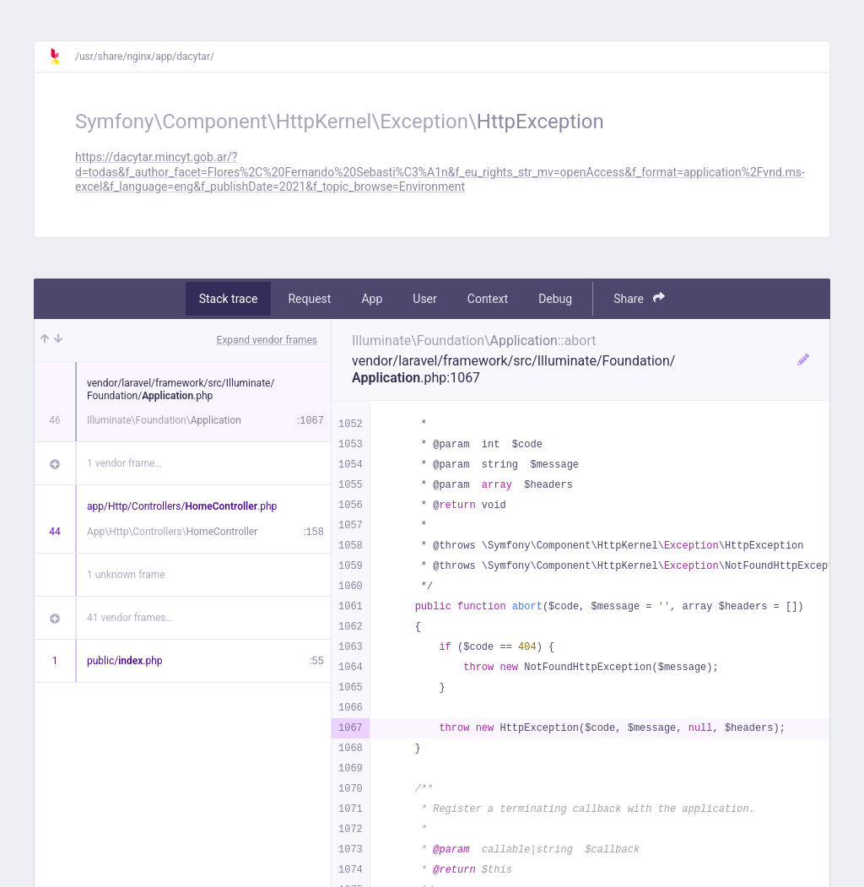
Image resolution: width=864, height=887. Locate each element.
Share (639, 298)
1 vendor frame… (124, 463)
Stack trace (228, 299)
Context (487, 299)
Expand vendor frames (267, 340)
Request (309, 299)
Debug (555, 299)
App (371, 299)
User (424, 299)
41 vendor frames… (129, 618)
